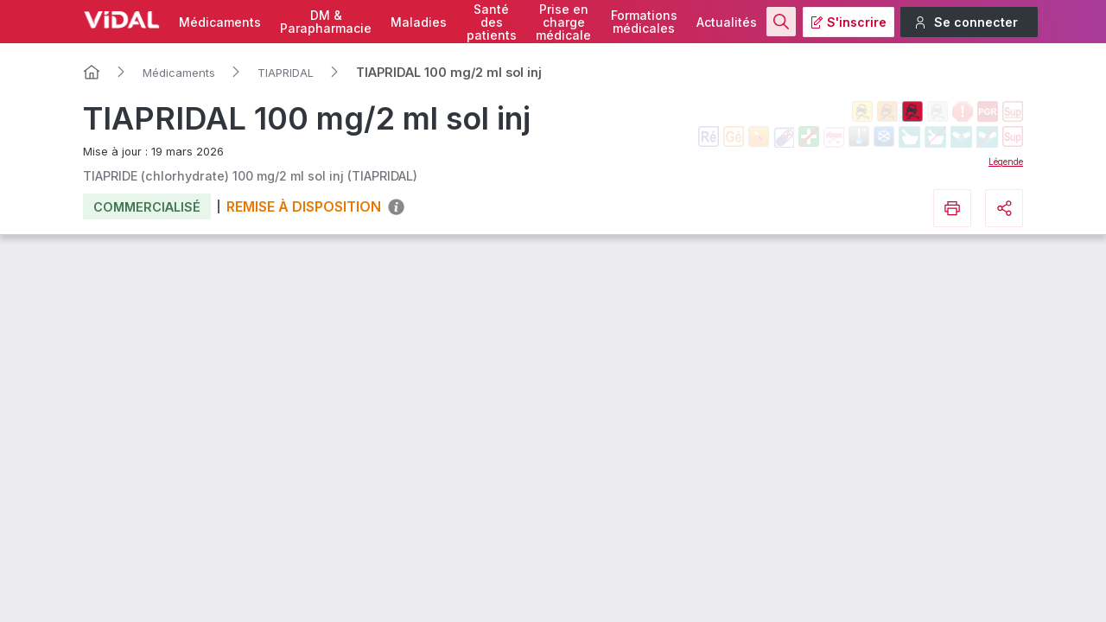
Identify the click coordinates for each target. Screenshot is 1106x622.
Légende (1005, 161)
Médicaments (220, 22)
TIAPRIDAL (285, 72)
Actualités (726, 22)
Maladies (419, 22)
